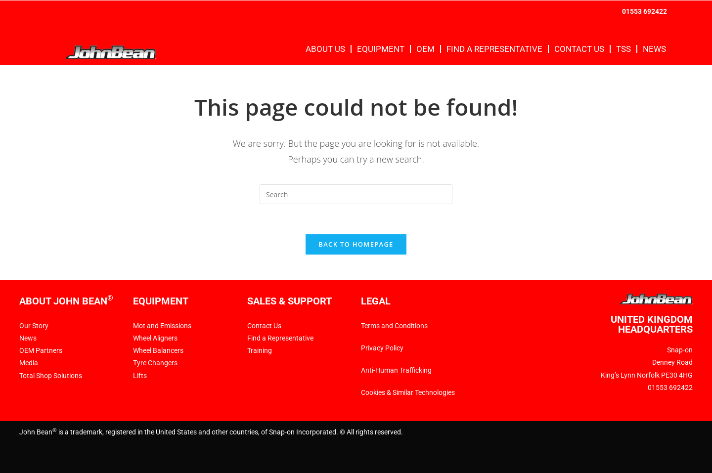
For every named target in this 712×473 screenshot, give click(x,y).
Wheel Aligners (155, 338)
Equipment (380, 49)
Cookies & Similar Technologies (408, 392)
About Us (325, 49)
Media (28, 363)
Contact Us (579, 49)
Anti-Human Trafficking (396, 370)
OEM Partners (40, 350)
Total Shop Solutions (50, 376)
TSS (623, 49)
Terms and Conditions (394, 326)
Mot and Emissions (162, 326)
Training (259, 350)
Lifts (140, 376)
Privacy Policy (382, 348)
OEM (425, 49)
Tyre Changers (155, 363)
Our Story (33, 326)
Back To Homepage (355, 244)
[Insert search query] (356, 194)
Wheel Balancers (158, 350)
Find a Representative (494, 49)
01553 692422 (644, 11)
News (654, 49)
